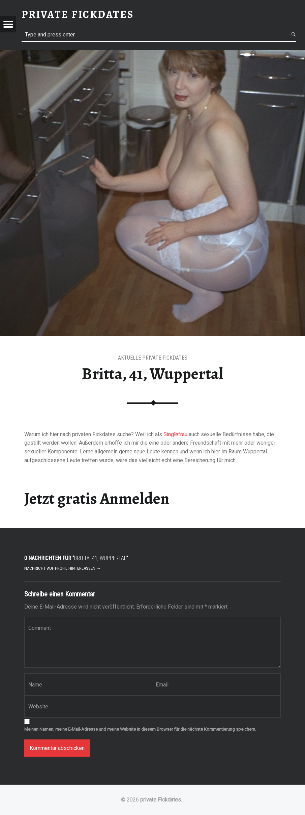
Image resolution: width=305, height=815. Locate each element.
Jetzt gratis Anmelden (97, 498)
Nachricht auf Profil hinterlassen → (62, 568)
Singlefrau (175, 434)
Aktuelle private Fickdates (152, 358)
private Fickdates (160, 799)
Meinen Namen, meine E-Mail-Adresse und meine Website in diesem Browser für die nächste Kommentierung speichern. (140, 729)
